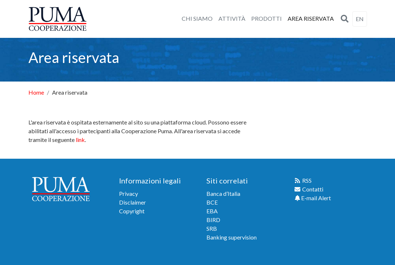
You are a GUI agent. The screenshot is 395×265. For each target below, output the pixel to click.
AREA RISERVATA (311, 18)
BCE (212, 202)
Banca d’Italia (223, 193)
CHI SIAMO (197, 18)
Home (36, 92)
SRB (211, 228)
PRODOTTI (266, 18)
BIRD (213, 219)
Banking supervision (231, 237)
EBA (212, 210)
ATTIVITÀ (231, 18)
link (80, 139)
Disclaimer (132, 202)
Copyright (132, 210)
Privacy (128, 193)
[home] (57, 18)
